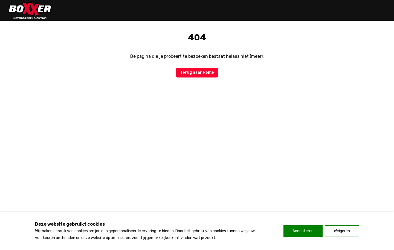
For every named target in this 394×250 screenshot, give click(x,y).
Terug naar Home (197, 72)
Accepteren (303, 231)
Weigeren (342, 231)
